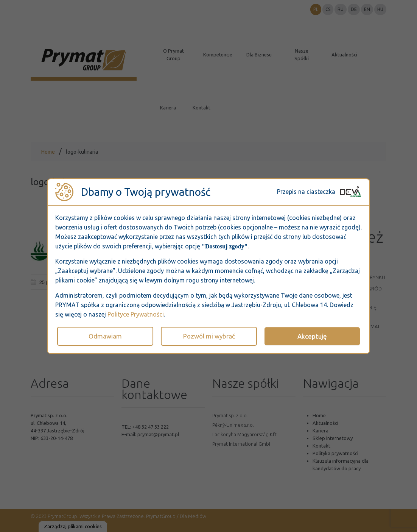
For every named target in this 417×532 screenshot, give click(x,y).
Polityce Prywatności (135, 314)
